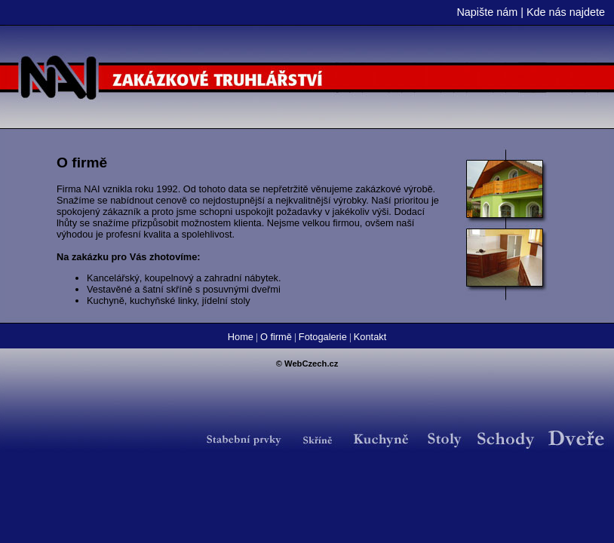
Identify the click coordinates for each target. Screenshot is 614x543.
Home (240, 336)
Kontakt (370, 336)
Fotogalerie (323, 336)
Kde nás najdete (566, 12)
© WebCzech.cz (307, 363)
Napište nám (486, 12)
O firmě (276, 336)
